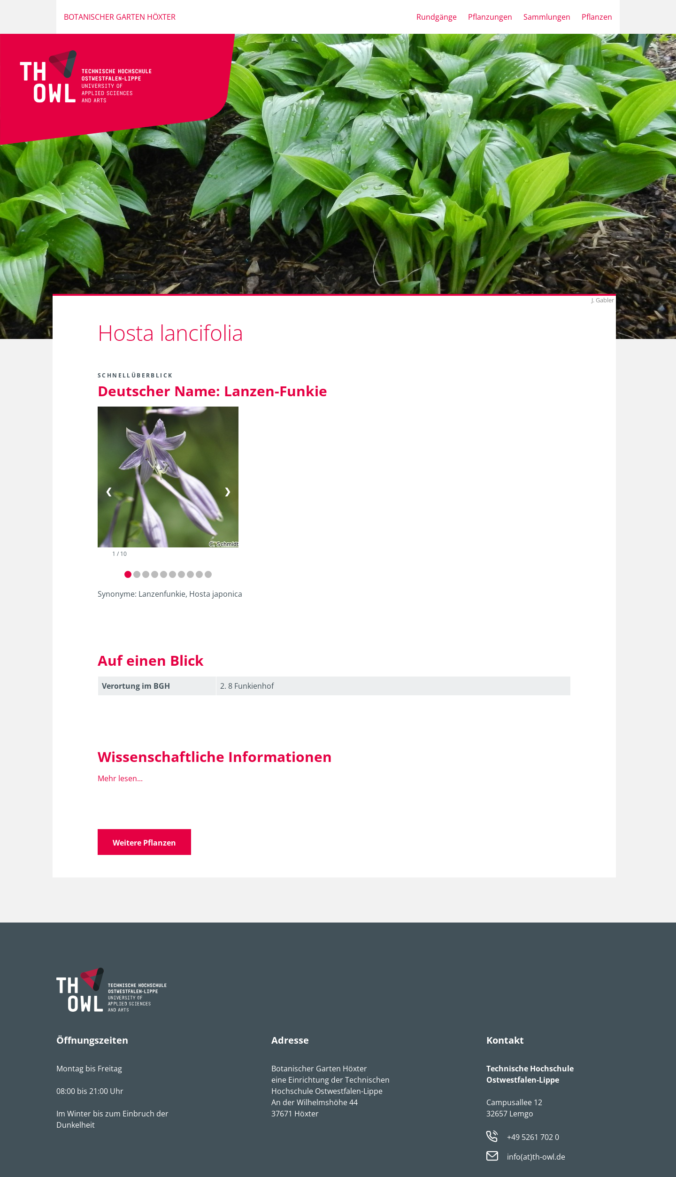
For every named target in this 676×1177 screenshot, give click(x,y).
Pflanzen (597, 17)
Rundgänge (436, 17)
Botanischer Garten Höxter (120, 17)
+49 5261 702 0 (533, 1137)
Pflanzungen (490, 17)
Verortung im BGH (136, 686)
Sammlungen (546, 17)
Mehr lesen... (120, 778)
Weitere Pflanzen (144, 843)
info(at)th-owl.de (536, 1157)
